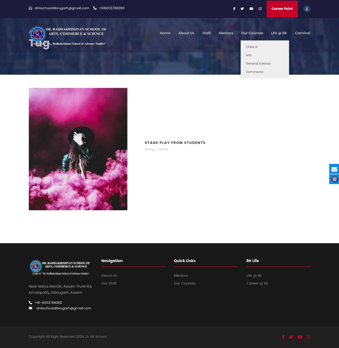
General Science (258, 63)
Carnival (302, 33)
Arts (249, 55)
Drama (163, 149)
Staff (206, 33)
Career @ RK (257, 283)
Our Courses (252, 33)
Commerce (254, 72)
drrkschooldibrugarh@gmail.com (64, 308)
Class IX (252, 47)
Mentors (226, 33)
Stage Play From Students (175, 142)
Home (165, 33)
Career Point (282, 8)
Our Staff (109, 283)
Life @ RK (279, 33)
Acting (149, 149)
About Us (186, 33)
